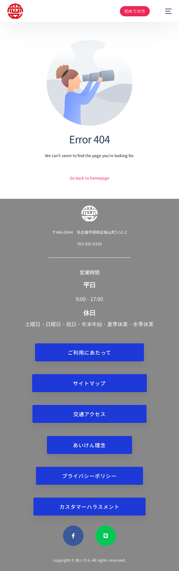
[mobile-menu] (165, 11)
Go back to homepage (89, 178)
